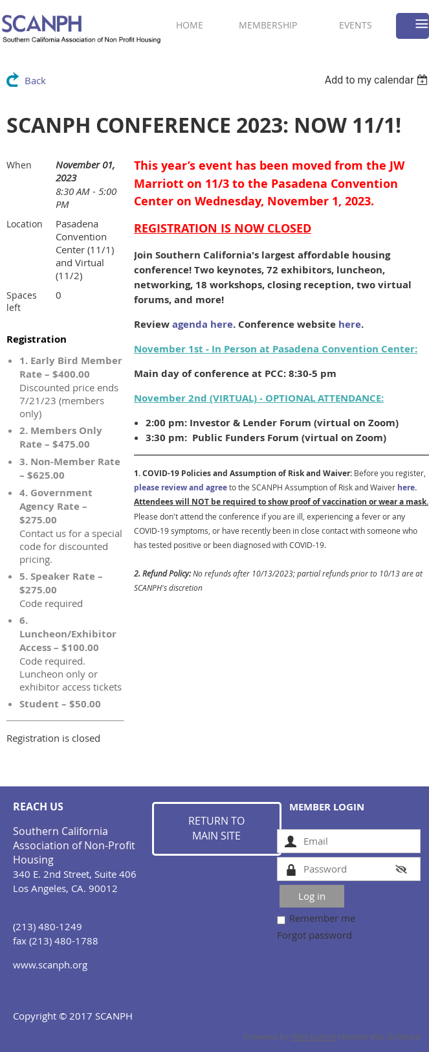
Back (35, 80)
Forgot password (314, 934)
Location (24, 224)
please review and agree (180, 487)
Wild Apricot (313, 1037)
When (19, 165)
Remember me (322, 917)
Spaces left (21, 301)
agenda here (202, 324)
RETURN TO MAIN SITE (216, 828)
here (349, 324)
